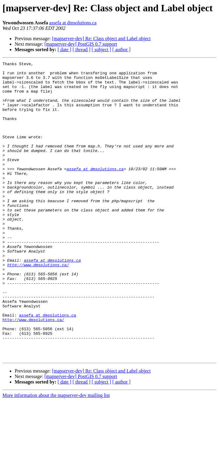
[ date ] (64, 49)
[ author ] (121, 49)
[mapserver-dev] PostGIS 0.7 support (80, 44)
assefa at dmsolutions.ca (73, 22)
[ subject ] (101, 49)
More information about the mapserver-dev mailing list (56, 454)
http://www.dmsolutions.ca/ (38, 306)
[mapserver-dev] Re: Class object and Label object (101, 38)
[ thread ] (81, 49)
